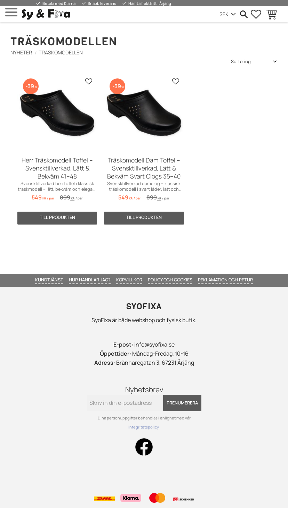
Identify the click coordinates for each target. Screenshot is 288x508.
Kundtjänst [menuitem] (49, 279)
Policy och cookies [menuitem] (170, 279)
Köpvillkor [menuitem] (129, 279)
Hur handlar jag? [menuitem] (90, 279)
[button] (11, 12)
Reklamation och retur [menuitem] (225, 279)
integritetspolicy (143, 427)
